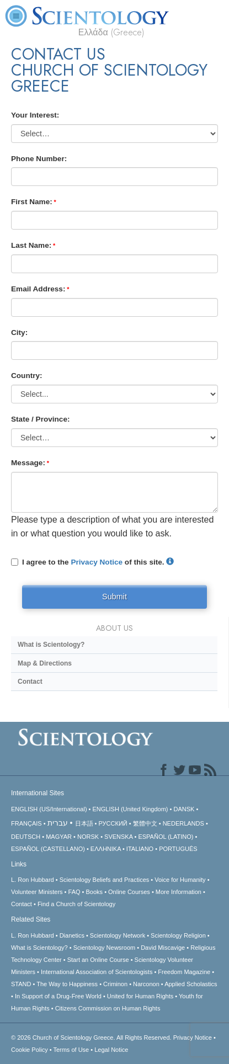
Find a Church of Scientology (76, 904)
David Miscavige (163, 947)
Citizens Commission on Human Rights (108, 1008)
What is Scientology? (51, 644)
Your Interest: (35, 115)
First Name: (31, 202)
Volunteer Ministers (37, 892)
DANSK (183, 809)
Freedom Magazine (184, 972)
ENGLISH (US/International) (49, 809)
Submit (114, 596)
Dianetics (72, 935)
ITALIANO (139, 848)
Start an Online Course (98, 959)
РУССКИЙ (113, 823)
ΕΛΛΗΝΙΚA (105, 848)
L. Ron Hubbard (32, 879)
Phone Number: (39, 159)
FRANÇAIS (26, 823)
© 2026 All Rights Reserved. (92, 1037)
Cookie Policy (29, 1049)
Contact (30, 681)
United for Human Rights (140, 996)
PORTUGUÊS (178, 848)
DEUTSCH (25, 836)
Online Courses (129, 892)
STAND (21, 984)
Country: (26, 375)
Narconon (146, 984)
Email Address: (38, 289)
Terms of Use (71, 1049)
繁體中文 (145, 823)
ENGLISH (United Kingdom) (130, 809)
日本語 (84, 823)
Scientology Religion (178, 935)
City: (19, 332)
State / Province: (40, 419)
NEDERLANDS (183, 823)
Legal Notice (111, 1049)
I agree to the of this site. (92, 562)
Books (94, 892)
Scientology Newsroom (104, 947)
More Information (178, 892)
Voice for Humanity (180, 879)
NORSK (88, 836)
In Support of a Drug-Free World (58, 996)
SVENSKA (118, 836)
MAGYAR (59, 836)
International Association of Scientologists (96, 972)
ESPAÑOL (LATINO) (165, 836)
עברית (57, 822)
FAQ (74, 892)
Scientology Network (117, 935)
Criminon (115, 984)
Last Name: (31, 245)
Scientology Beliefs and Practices (105, 879)
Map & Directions (45, 663)
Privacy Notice (97, 562)
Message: (28, 463)
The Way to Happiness (67, 984)
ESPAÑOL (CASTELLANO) (48, 848)
